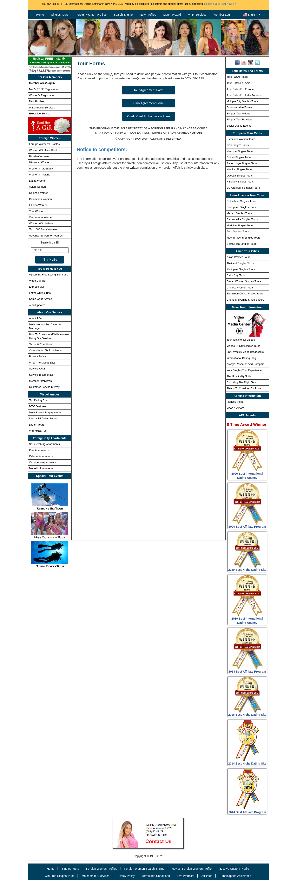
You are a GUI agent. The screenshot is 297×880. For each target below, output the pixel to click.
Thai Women (36, 211)
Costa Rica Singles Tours (242, 243)
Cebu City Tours (236, 275)
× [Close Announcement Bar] (252, 4)
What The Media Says (42, 362)
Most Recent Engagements (45, 412)
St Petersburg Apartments (44, 444)
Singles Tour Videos (238, 113)
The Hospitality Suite (239, 376)
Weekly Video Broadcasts (245, 351)
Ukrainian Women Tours (241, 139)
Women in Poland (39, 174)
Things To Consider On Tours (244, 388)
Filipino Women (38, 205)
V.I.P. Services (197, 14)
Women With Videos (41, 223)
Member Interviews (40, 380)
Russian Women (39, 156)
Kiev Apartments (39, 450)
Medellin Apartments (41, 468)
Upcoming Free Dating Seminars (48, 274)
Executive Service (39, 113)
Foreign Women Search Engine (144, 868)
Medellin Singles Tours (240, 225)
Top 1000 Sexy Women (43, 229)
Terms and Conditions (156, 876)
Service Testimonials (41, 374)
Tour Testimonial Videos (241, 339)
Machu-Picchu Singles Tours (243, 237)
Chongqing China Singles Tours (245, 299)
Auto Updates (37, 305)
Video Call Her (37, 280)
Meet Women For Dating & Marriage (45, 326)
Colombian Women (40, 199)
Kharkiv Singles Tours (239, 169)
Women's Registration (42, 95)
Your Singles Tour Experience (244, 370)
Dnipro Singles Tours (239, 157)
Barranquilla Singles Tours (242, 219)
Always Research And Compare (246, 364)
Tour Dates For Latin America (244, 95)
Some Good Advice (40, 298)
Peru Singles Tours (238, 231)
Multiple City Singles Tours (242, 101)
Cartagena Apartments (42, 462)
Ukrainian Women (39, 162)
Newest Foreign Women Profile (192, 868)
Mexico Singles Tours (239, 213)
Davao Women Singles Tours (244, 281)
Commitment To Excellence (45, 350)
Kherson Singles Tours (240, 151)
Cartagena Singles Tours (241, 207)
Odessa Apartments (41, 456)
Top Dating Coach (39, 400)
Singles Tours (59, 14)
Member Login (223, 14)
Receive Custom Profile (234, 868)
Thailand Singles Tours (240, 263)
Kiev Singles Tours (238, 145)
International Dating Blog (241, 358)
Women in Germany (41, 168)
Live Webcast (185, 876)
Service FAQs (37, 368)
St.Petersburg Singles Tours (243, 187)
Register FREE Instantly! (49, 61)
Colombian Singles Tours (241, 201)
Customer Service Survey (44, 386)
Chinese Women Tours (240, 287)
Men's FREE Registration (44, 89)
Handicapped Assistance (235, 876)
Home (40, 14)
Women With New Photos (44, 150)
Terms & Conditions (40, 344)
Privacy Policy (37, 356)
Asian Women (37, 186)
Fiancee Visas (235, 401)
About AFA (35, 318)
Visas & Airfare (235, 407)
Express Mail (36, 286)
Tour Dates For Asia (238, 83)
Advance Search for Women (45, 235)
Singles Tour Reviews (239, 119)
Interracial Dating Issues (43, 418)
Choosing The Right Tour (241, 382)
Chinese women (38, 192)
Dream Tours (36, 424)
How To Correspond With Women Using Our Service (49, 336)
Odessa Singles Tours (240, 175)
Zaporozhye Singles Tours (242, 163)
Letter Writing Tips (40, 292)
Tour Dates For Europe (240, 89)
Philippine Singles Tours (241, 269)
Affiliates (206, 876)
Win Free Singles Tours (59, 876)
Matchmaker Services (42, 107)
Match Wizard (172, 14)
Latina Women (37, 180)
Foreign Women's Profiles (44, 144)
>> (220, 3)
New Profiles (148, 14)
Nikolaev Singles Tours (240, 181)
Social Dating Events (239, 125)
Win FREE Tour (38, 430)
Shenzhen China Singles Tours (245, 293)
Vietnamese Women (41, 217)
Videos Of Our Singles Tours (243, 345)
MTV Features (37, 406)
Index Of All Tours (237, 76)
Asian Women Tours (239, 257)
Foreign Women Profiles (91, 14)
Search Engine (123, 14)
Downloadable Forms (239, 107)
